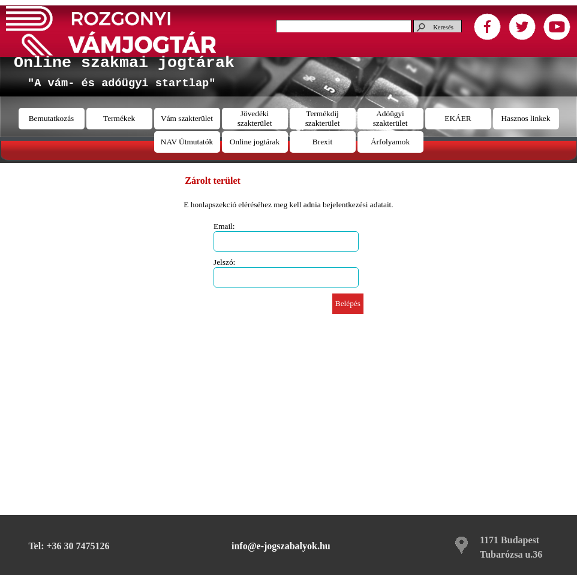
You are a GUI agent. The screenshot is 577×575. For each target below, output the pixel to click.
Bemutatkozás (51, 118)
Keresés (443, 27)
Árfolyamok (390, 141)
